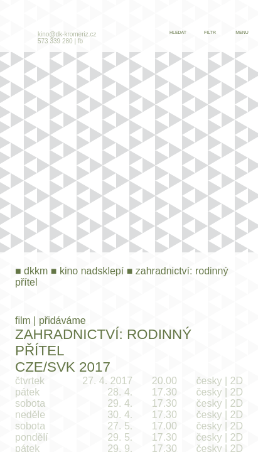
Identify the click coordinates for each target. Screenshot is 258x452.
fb (80, 41)
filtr (210, 32)
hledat (177, 32)
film (23, 320)
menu (242, 32)
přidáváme (62, 320)
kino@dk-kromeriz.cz (67, 34)
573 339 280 (55, 41)
